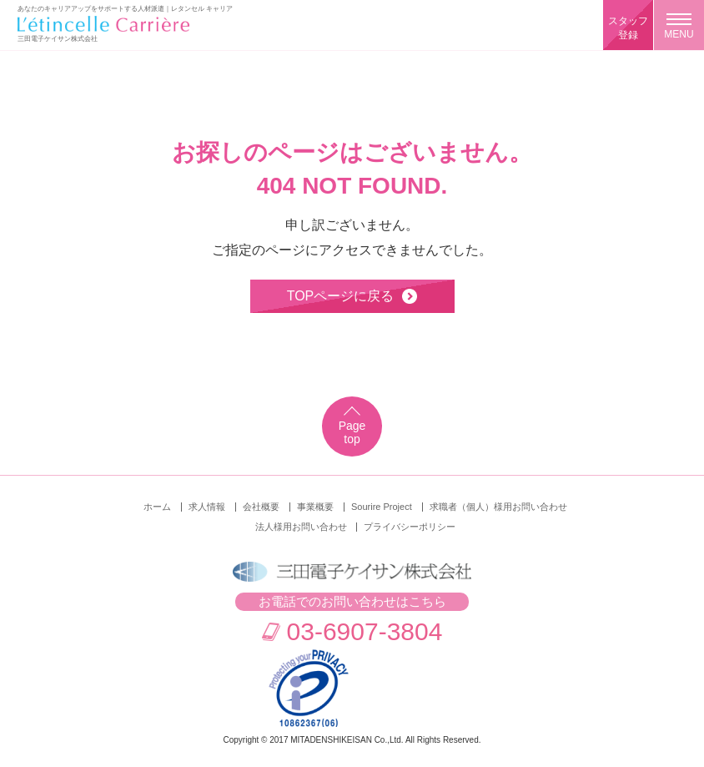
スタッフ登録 (628, 28)
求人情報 (207, 507)
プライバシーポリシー (409, 527)
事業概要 (315, 507)
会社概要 (261, 507)
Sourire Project (381, 507)
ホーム (157, 507)
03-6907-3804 (365, 631)
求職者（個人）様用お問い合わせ (498, 507)
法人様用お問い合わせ (301, 527)
